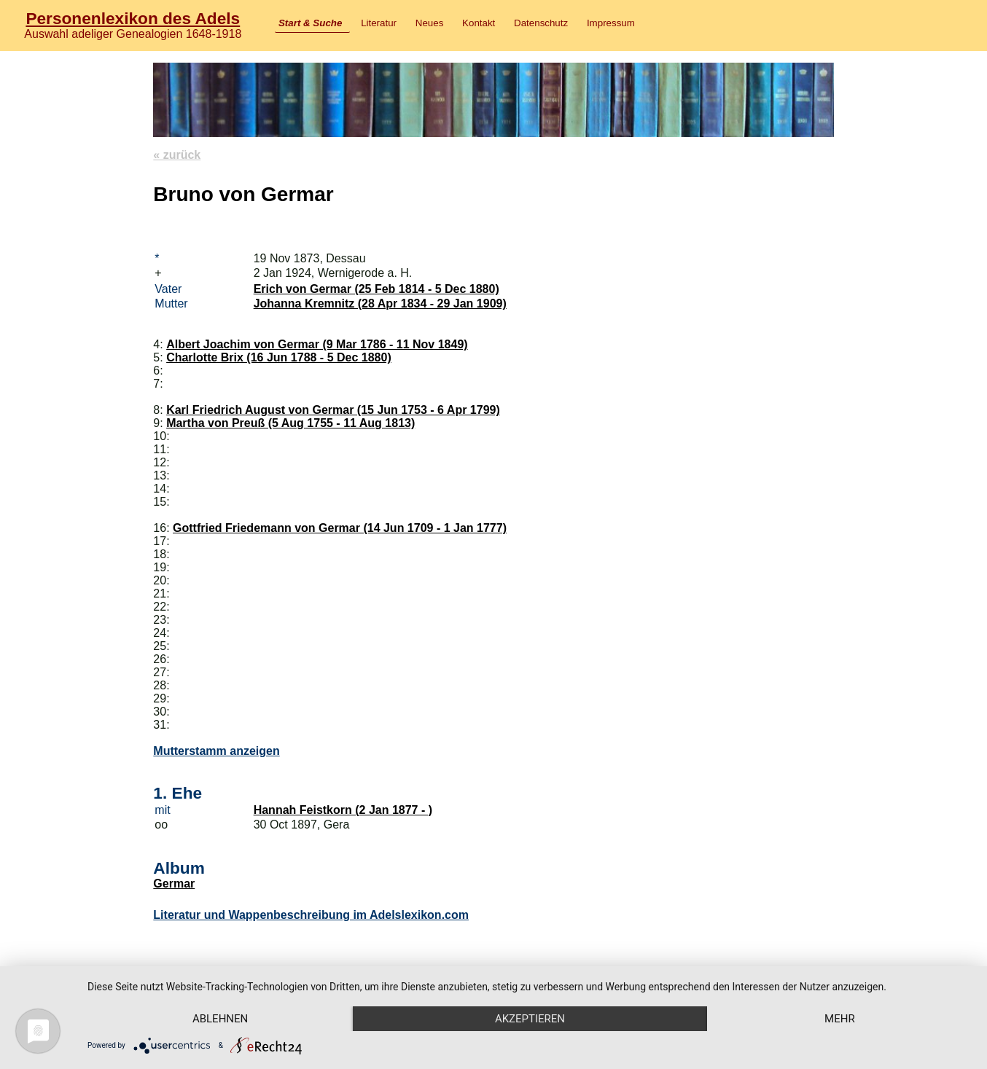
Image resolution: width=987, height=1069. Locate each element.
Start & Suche (310, 22)
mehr (839, 1018)
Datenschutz (541, 22)
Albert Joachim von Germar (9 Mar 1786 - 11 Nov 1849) (317, 344)
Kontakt (478, 22)
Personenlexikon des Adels (133, 18)
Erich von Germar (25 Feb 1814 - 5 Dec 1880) (376, 289)
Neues (430, 22)
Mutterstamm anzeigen (216, 751)
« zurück (176, 155)
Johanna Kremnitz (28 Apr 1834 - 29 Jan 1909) (380, 303)
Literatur (379, 22)
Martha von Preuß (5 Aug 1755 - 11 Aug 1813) (290, 423)
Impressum (611, 22)
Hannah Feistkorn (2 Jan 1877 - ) (343, 810)
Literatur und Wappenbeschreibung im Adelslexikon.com (311, 915)
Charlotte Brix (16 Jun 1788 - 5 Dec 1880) (278, 357)
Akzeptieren (530, 1018)
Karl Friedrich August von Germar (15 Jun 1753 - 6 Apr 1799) (333, 410)
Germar (174, 883)
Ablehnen (220, 1018)
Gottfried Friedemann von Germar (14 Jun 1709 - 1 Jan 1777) (340, 528)
